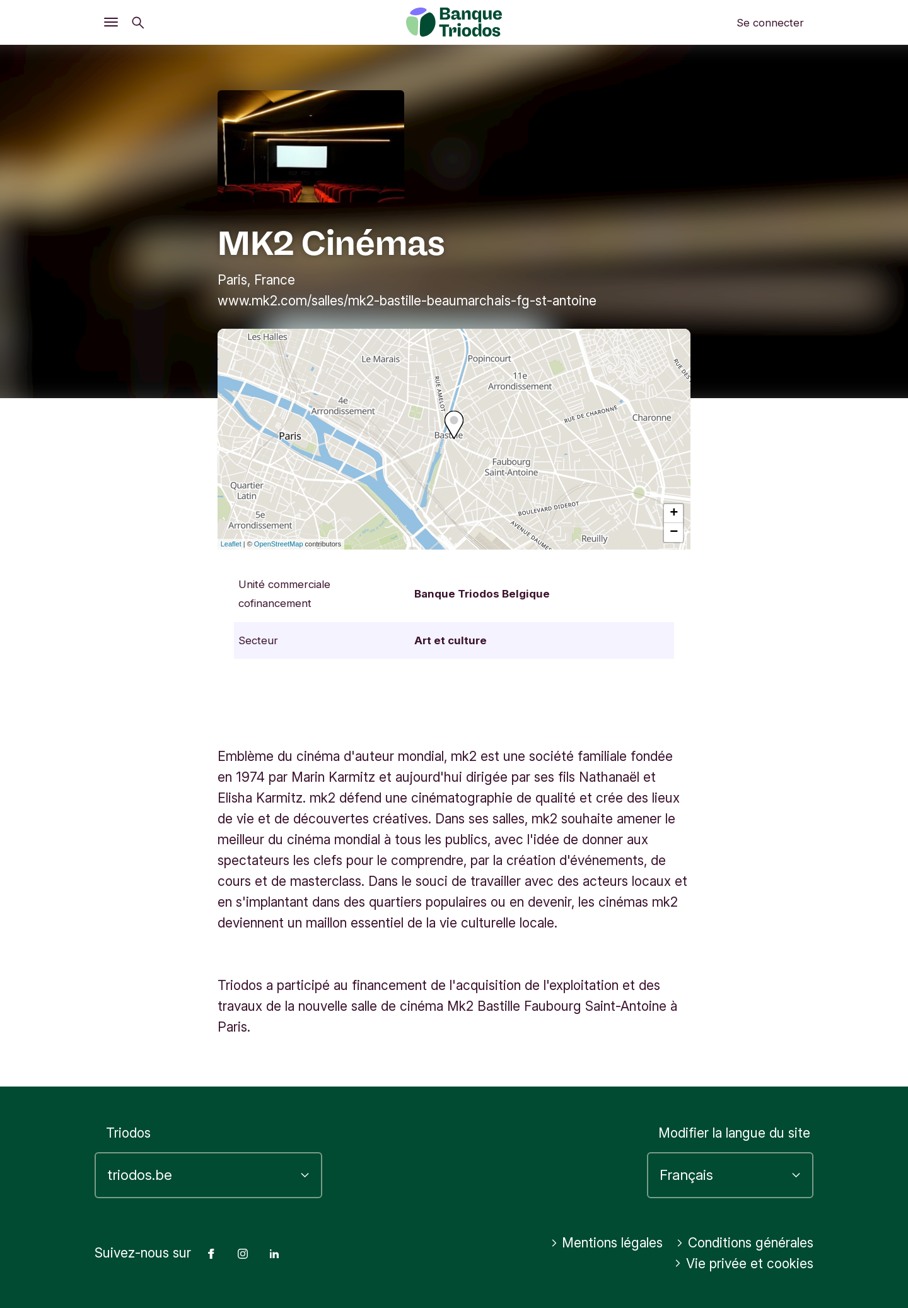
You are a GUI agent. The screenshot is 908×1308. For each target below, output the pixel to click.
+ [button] (674, 513)
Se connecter (770, 22)
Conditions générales (744, 1243)
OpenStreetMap (278, 544)
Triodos (128, 1133)
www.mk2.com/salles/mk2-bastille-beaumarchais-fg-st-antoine (407, 301)
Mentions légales (606, 1243)
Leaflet (231, 544)
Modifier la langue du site (734, 1133)
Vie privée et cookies (743, 1263)
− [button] (674, 532)
